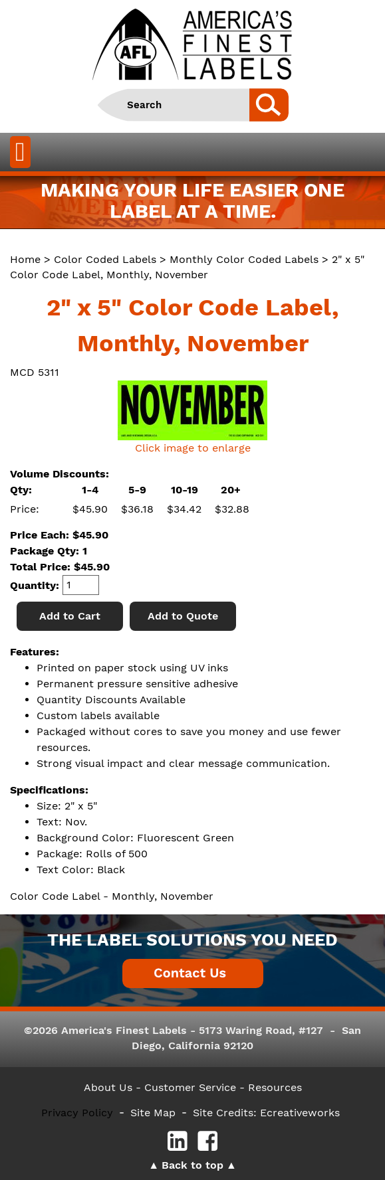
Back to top (192, 1165)
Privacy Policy (77, 1112)
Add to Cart (69, 616)
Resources (275, 1087)
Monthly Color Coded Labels (244, 259)
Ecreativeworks (300, 1112)
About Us (108, 1087)
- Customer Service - (190, 1087)
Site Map (153, 1112)
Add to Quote (183, 616)
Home (25, 259)
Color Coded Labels (105, 259)
